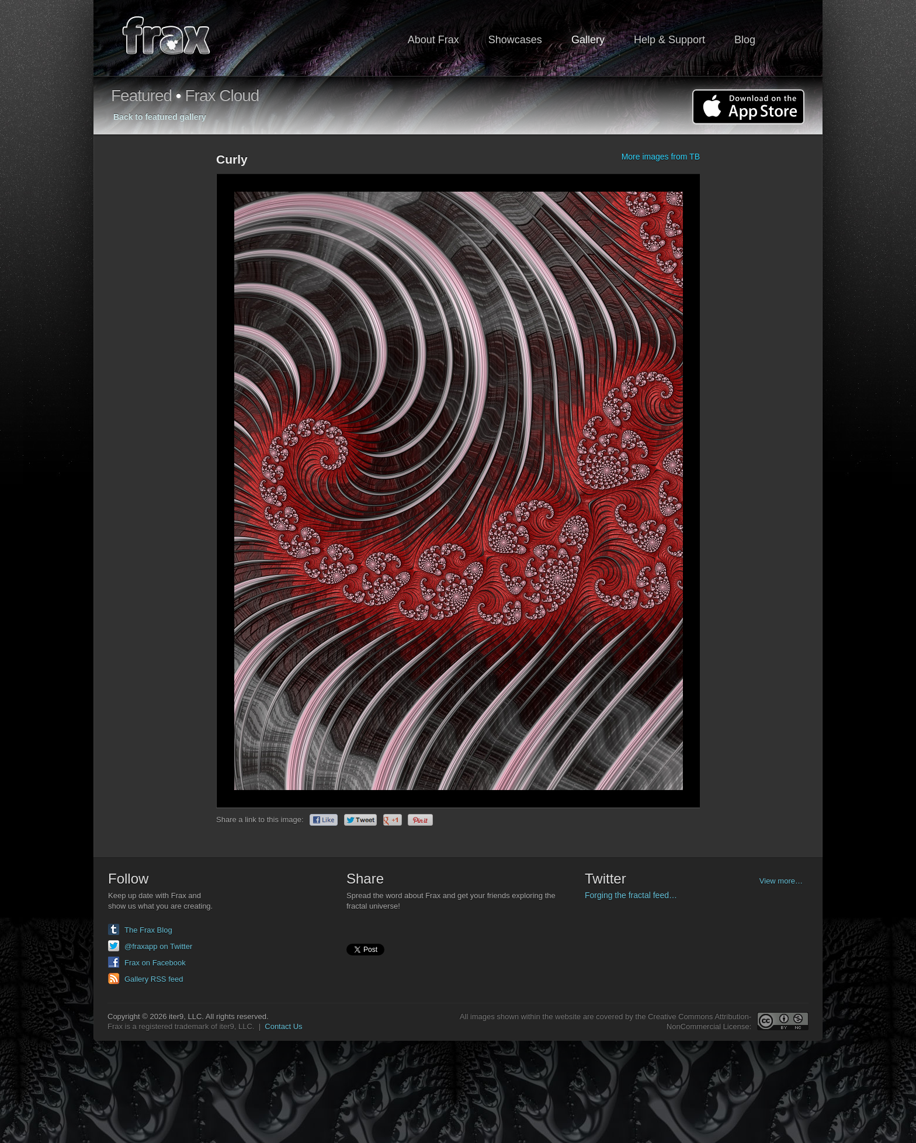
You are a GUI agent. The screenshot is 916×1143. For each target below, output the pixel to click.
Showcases (515, 40)
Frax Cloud (222, 95)
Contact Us (283, 1026)
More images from (661, 156)
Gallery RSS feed (153, 979)
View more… (781, 881)
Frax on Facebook (155, 962)
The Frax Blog (148, 930)
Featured (141, 95)
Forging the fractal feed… (631, 895)
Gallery (588, 40)
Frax (174, 38)
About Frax (433, 40)
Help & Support (669, 40)
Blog (744, 40)
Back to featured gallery (159, 117)
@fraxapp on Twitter (158, 946)
